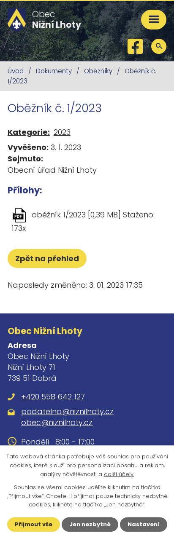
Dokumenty (54, 71)
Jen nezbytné (90, 524)
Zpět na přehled (47, 258)
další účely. (119, 474)
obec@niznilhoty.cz (56, 422)
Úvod (16, 71)
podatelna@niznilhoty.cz (67, 411)
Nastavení (144, 524)
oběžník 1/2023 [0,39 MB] (76, 214)
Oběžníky (98, 71)
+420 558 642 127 (53, 396)
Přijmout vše (33, 524)
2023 (62, 132)
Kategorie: (29, 132)
